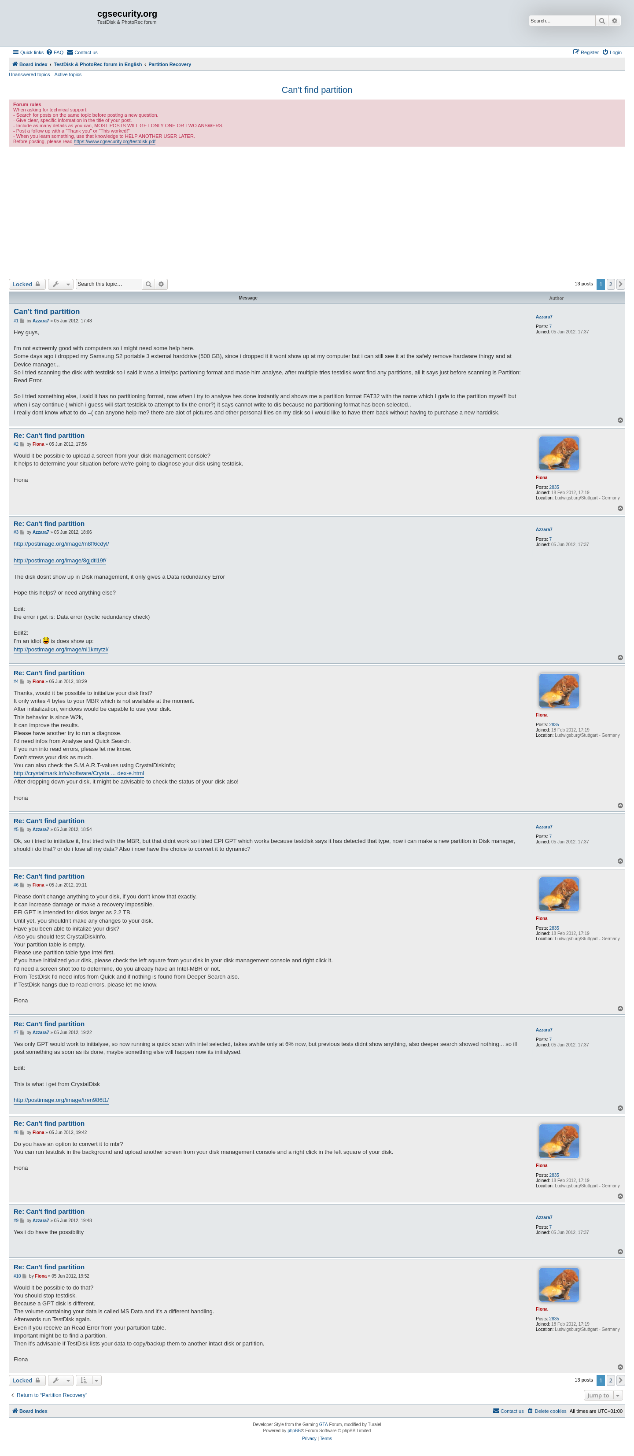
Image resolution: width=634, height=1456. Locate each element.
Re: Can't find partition (49, 435)
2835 (554, 487)
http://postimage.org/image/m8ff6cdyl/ (61, 543)
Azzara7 (544, 316)
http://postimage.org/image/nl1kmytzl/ (61, 649)
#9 (16, 1220)
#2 (16, 444)
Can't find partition (317, 90)
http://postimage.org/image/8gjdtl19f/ (60, 560)
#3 (16, 532)
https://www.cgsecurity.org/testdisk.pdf (115, 141)
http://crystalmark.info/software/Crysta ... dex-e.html (79, 773)
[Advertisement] (317, 212)
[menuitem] (54, 52)
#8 (16, 1132)
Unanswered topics (29, 74)
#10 (17, 1276)
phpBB (294, 1430)
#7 (16, 1032)
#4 (16, 681)
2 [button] (610, 284)
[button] (620, 284)
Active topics (68, 74)
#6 (16, 885)
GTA (323, 1424)
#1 (16, 320)
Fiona (542, 477)
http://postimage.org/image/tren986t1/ (61, 1100)
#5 (16, 829)
